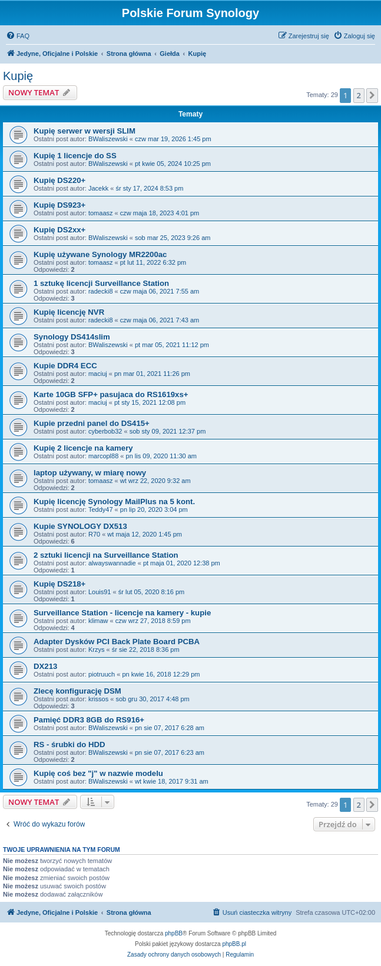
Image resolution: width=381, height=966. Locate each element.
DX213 (45, 666)
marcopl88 (103, 455)
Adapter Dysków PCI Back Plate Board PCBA (117, 641)
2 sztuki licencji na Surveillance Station (106, 555)
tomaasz (100, 212)
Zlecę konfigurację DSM (77, 691)
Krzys (96, 649)
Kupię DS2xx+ (59, 229)
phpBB (174, 933)
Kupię (18, 75)
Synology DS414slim (72, 336)
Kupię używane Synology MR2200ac (100, 254)
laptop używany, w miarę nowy (90, 472)
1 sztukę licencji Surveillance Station (101, 283)
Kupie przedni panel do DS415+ (92, 423)
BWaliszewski (108, 138)
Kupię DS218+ (59, 583)
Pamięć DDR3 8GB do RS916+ (89, 719)
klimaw (98, 620)
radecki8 (100, 291)
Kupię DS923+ (59, 205)
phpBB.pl (234, 944)
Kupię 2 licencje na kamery (83, 448)
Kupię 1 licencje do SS (75, 155)
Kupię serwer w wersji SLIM (84, 130)
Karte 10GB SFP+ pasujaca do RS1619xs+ (111, 394)
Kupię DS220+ (59, 180)
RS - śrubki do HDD (69, 744)
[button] (372, 95)
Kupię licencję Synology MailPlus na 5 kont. (114, 501)
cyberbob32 (105, 431)
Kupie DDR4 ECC (65, 365)
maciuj (97, 373)
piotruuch (101, 674)
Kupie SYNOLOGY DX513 (80, 526)
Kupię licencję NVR (69, 312)
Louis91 (99, 591)
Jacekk (98, 188)
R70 (94, 534)
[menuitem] (17, 36)
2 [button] (359, 95)
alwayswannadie (112, 563)
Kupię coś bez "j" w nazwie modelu (98, 773)
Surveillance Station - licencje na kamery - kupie (122, 612)
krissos (98, 698)
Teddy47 (100, 509)
